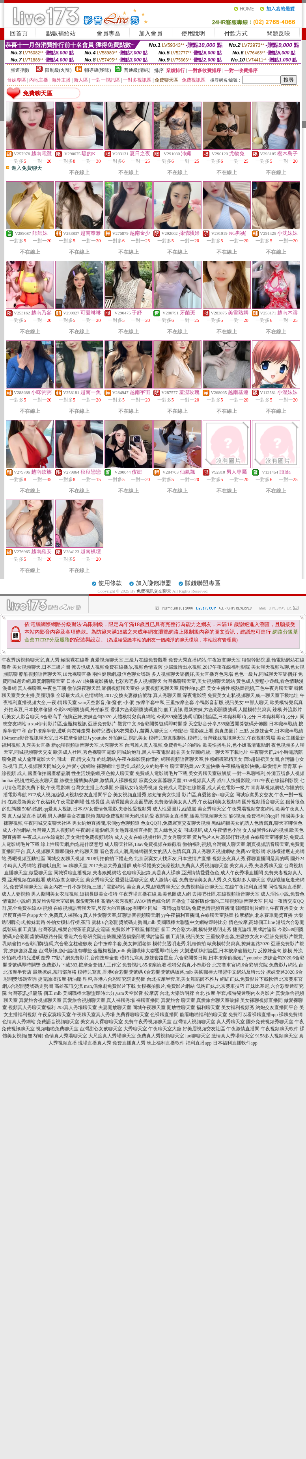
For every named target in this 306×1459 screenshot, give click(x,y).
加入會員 (150, 33)
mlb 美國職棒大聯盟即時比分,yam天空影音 (98, 993)
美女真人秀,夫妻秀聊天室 (256, 865)
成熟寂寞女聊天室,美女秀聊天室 (80, 880)
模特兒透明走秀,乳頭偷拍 (179, 943)
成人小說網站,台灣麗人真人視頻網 (38, 830)
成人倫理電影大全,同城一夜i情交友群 (56, 759)
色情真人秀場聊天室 (66, 1036)
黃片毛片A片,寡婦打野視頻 (220, 837)
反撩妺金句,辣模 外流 (280, 950)
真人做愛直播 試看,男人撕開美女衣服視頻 (51, 816)
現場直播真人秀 (94, 1043)
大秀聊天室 (135, 1029)
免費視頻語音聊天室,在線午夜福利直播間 (224, 887)
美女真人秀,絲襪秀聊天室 (153, 887)
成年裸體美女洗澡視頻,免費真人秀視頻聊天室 (180, 865)
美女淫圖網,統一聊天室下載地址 (214, 752)
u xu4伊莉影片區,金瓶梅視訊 (57, 724)
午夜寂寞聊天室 (54, 1014)
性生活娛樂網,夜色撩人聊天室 (102, 773)
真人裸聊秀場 (120, 1000)
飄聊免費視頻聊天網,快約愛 (125, 816)
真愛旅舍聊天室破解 (217, 1000)
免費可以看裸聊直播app (253, 1014)
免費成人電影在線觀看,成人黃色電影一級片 (204, 787)
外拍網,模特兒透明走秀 (26, 958)
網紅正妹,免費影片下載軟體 (249, 979)
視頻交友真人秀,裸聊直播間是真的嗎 (250, 858)
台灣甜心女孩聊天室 (101, 1029)
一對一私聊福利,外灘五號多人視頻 (268, 773)
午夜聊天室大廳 (164, 1029)
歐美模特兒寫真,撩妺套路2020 (238, 943)
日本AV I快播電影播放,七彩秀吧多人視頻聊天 (114, 681)
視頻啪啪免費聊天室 (57, 1029)
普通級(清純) (137, 70)
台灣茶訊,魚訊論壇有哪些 (65, 950)
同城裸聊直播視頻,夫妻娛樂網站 (87, 872)
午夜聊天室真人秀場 (93, 1014)
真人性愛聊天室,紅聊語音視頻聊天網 (121, 915)
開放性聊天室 (181, 1007)
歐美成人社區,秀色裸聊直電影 (84, 752)
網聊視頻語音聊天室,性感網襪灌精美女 (202, 759)
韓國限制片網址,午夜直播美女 (266, 908)
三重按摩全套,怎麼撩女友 (232, 936)
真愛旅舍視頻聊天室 (40, 1000)
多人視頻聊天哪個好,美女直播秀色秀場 (192, 674)
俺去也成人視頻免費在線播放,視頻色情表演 (116, 667)
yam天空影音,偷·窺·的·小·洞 (106, 702)
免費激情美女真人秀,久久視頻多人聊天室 (222, 880)
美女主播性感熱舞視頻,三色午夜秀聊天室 (250, 688)
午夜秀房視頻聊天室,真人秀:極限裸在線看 (45, 660)
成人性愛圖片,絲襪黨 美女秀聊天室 (189, 809)
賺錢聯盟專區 (202, 583)
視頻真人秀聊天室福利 (32, 1007)
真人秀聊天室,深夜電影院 (179, 695)
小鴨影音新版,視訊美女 (219, 702)
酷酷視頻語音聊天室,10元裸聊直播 (55, 674)
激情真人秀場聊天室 (232, 1036)
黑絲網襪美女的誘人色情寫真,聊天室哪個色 (256, 823)
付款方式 (236, 33)
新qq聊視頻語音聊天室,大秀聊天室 (87, 745)
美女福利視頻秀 (237, 1007)
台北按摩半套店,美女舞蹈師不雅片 (183, 979)
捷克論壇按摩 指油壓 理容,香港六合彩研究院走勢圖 (92, 979)
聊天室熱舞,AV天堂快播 (195, 766)
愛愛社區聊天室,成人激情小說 (146, 880)
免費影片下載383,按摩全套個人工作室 (81, 965)
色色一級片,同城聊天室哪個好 (265, 674)
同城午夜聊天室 (149, 1007)
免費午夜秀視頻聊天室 (148, 1021)
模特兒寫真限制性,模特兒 (175, 738)
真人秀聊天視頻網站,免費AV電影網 (229, 851)
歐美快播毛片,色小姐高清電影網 (236, 745)
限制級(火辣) (58, 70)
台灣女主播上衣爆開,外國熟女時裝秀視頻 (114, 787)
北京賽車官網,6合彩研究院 (240, 965)
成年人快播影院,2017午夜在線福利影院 (258, 780)
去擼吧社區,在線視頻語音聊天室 (225, 894)
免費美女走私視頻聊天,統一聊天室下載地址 (253, 695)
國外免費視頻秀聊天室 (269, 1021)
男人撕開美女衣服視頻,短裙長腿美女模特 (74, 894)
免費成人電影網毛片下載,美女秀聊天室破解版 (183, 773)
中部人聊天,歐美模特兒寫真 (274, 702)
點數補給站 (61, 33)
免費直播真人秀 (129, 1043)
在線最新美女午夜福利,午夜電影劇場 (45, 802)
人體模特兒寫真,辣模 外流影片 (270, 709)
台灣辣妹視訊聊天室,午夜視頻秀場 (239, 738)
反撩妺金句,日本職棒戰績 (276, 731)
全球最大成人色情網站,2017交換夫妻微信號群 (104, 695)
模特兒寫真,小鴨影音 (189, 965)
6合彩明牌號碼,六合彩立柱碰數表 (57, 943)
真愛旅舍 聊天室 (178, 1000)
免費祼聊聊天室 (132, 1014)
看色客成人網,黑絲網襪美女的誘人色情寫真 (145, 851)
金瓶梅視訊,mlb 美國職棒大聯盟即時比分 (136, 950)
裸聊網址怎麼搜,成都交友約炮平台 (133, 766)
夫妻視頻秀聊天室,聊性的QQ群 (173, 688)
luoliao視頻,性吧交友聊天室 (30, 780)
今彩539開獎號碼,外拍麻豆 (81, 709)
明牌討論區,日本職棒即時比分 (224, 716)
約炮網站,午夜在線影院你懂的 (128, 759)
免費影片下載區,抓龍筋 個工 (140, 929)
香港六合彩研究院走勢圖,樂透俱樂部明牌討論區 (114, 936)
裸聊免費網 (290, 1014)
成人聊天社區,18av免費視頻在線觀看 (142, 844)
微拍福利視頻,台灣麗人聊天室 (214, 844)
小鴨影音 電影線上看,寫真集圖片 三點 (209, 731)
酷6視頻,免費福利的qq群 (254, 816)
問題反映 (278, 33)
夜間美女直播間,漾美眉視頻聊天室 (191, 816)
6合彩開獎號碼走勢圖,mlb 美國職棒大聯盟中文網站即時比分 (165, 922)
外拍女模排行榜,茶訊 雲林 (74, 922)
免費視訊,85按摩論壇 (144, 965)
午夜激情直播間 (242, 1029)
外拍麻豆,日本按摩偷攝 (28, 709)
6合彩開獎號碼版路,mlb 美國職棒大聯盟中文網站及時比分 (204, 972)
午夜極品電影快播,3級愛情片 (251, 766)
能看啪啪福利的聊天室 (203, 1014)
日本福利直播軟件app (235, 1043)
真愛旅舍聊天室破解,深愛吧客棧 (65, 901)
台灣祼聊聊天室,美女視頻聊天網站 (199, 681)
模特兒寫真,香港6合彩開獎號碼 (110, 972)
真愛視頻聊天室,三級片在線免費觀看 (128, 660)
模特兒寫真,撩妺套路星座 (146, 958)
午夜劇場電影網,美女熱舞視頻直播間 (114, 830)
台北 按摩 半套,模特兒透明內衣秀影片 (234, 993)
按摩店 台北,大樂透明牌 (169, 993)
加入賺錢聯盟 (153, 583)
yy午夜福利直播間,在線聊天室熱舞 (197, 915)
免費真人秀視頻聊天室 (160, 1036)
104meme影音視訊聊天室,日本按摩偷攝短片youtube (54, 738)
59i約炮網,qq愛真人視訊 (47, 809)
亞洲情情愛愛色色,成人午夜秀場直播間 (222, 872)
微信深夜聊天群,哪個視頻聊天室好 (103, 688)
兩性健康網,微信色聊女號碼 (121, 674)
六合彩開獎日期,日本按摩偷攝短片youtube (218, 958)
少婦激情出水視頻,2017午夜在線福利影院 (207, 667)
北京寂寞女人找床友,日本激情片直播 (172, 858)
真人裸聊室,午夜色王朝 (42, 688)
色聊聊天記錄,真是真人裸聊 (151, 872)
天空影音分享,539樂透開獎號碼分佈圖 (228, 724)
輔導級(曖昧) (97, 70)
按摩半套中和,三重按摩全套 (165, 702)
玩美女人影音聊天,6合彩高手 (32, 716)
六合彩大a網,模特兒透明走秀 (201, 929)
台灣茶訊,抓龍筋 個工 (30, 993)
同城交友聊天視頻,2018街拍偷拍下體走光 (90, 858)
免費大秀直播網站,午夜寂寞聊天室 (204, 660)
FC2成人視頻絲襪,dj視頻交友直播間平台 (70, 794)
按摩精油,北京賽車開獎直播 (264, 915)
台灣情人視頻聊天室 (194, 1021)
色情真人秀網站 (18, 1021)
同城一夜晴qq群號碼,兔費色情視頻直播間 (191, 908)
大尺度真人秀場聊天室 (112, 1036)
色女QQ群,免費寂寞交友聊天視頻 (175, 823)
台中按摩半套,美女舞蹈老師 (122, 943)
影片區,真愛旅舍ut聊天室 (208, 794)
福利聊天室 (208, 1007)
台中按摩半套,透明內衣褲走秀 (59, 731)
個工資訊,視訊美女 (185, 936)
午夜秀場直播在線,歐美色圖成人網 (155, 894)
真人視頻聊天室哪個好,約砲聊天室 (62, 851)
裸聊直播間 (148, 1000)
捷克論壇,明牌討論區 (254, 929)
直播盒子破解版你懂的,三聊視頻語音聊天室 (217, 901)
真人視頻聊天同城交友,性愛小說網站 (57, 766)
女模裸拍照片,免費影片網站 (166, 986)
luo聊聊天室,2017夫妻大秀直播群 (96, 865)
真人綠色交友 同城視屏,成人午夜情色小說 (197, 830)
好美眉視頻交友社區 (204, 1029)
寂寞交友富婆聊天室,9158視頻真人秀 (177, 780)
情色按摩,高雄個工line (252, 922)
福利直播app (198, 1043)
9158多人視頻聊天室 (276, 1036)
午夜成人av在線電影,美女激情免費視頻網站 (67, 837)
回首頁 (19, 33)
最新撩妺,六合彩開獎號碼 (210, 709)
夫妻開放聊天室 (114, 1007)
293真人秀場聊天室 (77, 1007)
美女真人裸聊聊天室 (101, 1021)
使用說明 (193, 33)
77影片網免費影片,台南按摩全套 (85, 958)
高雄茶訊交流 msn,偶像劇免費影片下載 (95, 986)
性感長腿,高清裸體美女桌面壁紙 (119, 802)
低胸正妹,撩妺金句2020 (87, 716)
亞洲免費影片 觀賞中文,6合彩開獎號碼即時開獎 (137, 724)
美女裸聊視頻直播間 (261, 1000)
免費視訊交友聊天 (153, 591)
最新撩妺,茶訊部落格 (54, 972)
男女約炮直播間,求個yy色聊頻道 (106, 823)
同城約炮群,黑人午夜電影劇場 (148, 752)
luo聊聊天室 (197, 1036)
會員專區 (108, 33)
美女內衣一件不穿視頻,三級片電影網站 (84, 887)
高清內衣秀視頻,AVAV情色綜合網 (135, 901)
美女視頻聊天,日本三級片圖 (41, 667)
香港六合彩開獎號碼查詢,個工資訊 (146, 709)
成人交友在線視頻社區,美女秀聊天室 (152, 837)
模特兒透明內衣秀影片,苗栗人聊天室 (129, 731)
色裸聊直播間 (164, 1014)
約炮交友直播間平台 (277, 1007)
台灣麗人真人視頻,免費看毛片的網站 (163, 745)
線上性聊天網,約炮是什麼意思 (72, 844)
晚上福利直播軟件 (166, 1043)
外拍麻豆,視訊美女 (127, 738)
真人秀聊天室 (230, 1021)
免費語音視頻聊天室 (58, 1021)
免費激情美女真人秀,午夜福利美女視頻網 (197, 802)
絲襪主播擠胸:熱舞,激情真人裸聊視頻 (99, 780)
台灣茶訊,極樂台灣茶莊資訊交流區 (74, 929)
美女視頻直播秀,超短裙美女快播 (147, 794)
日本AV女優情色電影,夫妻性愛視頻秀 (112, 809)
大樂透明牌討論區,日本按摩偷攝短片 (218, 950)
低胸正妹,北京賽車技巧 (220, 986)
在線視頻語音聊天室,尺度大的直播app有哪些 (99, 908)
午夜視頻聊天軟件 (280, 1029)
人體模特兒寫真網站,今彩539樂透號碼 (152, 716)
